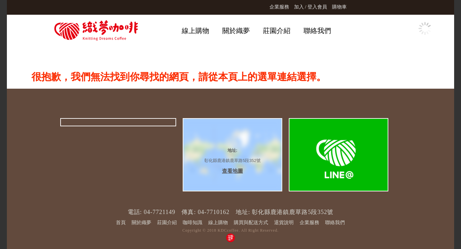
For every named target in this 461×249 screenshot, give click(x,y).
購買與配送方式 (251, 222)
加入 (299, 6)
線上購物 (195, 31)
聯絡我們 (317, 31)
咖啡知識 (192, 222)
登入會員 (317, 6)
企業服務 (279, 6)
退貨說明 (284, 222)
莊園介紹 (276, 31)
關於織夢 (236, 31)
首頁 (121, 222)
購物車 (339, 6)
